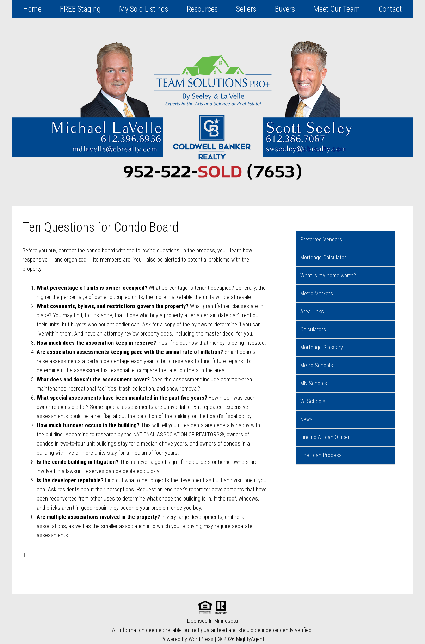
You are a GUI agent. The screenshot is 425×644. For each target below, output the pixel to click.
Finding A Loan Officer (325, 437)
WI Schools (312, 401)
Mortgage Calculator (323, 257)
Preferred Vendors (321, 239)
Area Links (312, 311)
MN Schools (313, 383)
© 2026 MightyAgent (240, 639)
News (306, 419)
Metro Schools (316, 365)
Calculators (313, 329)
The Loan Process (321, 455)
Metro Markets (316, 293)
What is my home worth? (328, 275)
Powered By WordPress (187, 639)
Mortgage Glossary (321, 347)
